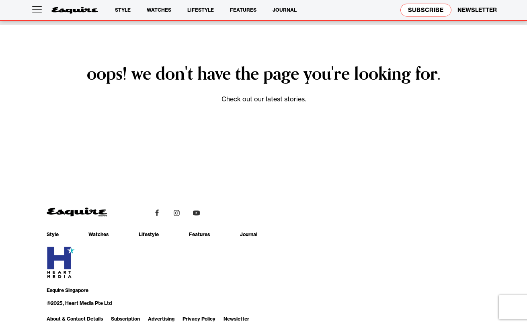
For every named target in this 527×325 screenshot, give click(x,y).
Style (123, 10)
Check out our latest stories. (263, 99)
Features (243, 10)
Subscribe (426, 10)
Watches (159, 10)
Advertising (161, 319)
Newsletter (236, 319)
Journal (285, 10)
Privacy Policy (199, 319)
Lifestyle (200, 10)
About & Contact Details (75, 319)
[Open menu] (39, 10)
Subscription (125, 319)
